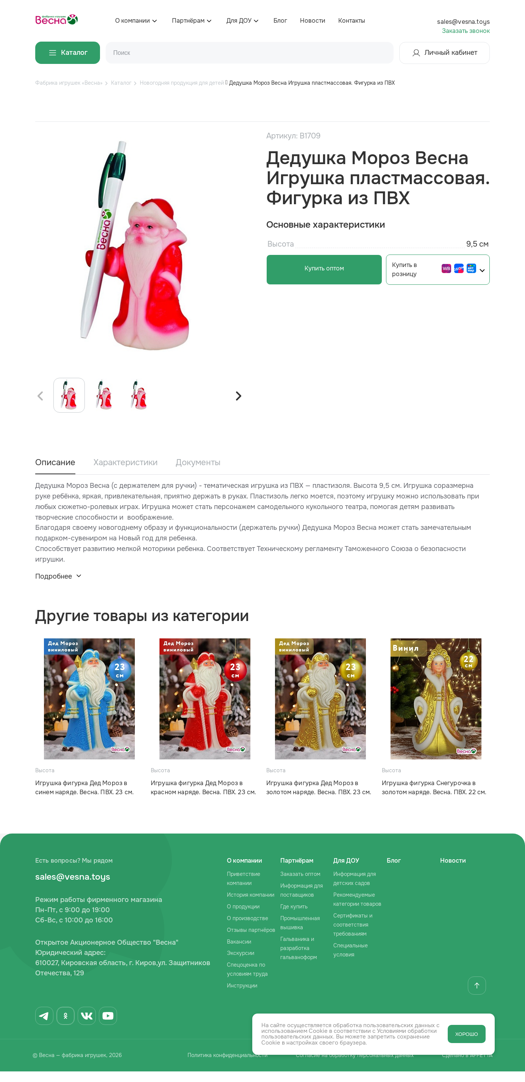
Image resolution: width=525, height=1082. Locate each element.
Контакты (351, 21)
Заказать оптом (300, 884)
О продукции (243, 917)
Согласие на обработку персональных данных (353, 1066)
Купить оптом (321, 268)
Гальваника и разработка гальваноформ (298, 958)
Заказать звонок (466, 31)
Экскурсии (240, 964)
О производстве (247, 928)
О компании (132, 21)
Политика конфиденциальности (222, 1066)
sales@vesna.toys (463, 22)
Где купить (294, 917)
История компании (250, 905)
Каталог (68, 52)
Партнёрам (188, 21)
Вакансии (239, 952)
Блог (280, 21)
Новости (312, 21)
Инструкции (242, 996)
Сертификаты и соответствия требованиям (352, 935)
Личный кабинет (444, 52)
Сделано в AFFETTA (469, 1066)
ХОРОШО (466, 1034)
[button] (238, 406)
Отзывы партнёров (251, 940)
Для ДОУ (239, 21)
